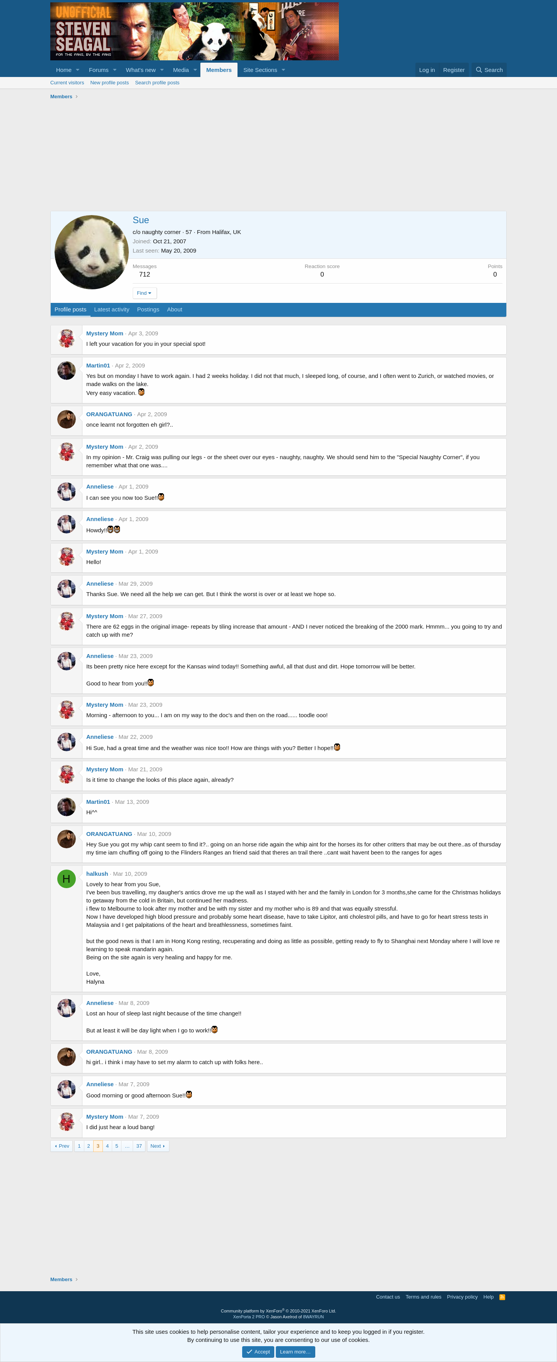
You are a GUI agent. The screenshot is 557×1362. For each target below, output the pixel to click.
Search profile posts (157, 82)
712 (144, 274)
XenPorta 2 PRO (249, 1316)
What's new (141, 70)
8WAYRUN (313, 1316)
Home (64, 70)
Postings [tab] (148, 309)
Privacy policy (462, 1297)
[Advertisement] (278, 157)
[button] (77, 70)
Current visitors (67, 82)
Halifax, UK (226, 232)
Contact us (388, 1297)
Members (219, 70)
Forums (99, 70)
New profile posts (109, 82)
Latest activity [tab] (112, 309)
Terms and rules (423, 1297)
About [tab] (174, 309)
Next (155, 1146)
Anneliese (100, 486)
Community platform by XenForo (278, 1311)
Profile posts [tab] (71, 309)
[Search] (489, 70)
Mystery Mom (104, 333)
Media (181, 70)
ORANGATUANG (109, 414)
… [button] (127, 1146)
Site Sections (260, 70)
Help (489, 1297)
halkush (97, 873)
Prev (64, 1146)
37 (139, 1146)
